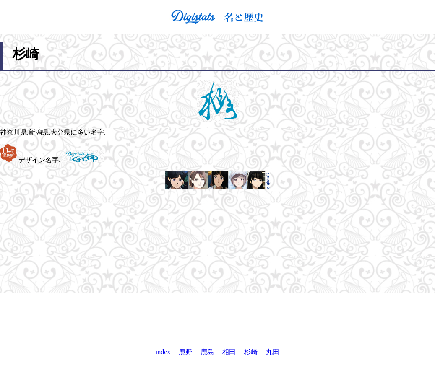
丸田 (272, 351)
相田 (229, 351)
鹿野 (185, 351)
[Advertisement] (218, 320)
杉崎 (251, 351)
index (163, 351)
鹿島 (207, 351)
